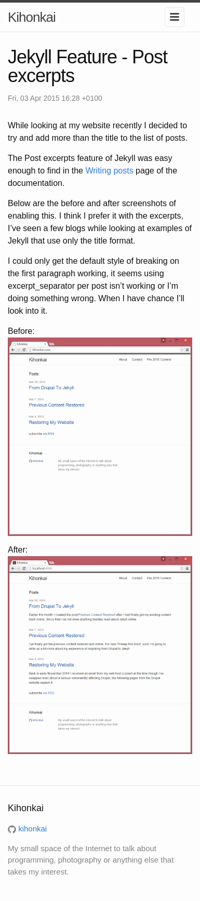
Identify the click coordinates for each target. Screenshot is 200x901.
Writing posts (109, 170)
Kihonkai (32, 17)
